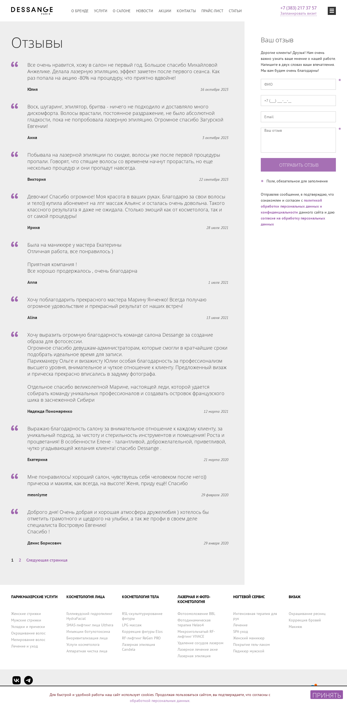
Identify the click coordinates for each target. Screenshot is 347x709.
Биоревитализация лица (87, 638)
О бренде (80, 10)
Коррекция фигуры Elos (142, 631)
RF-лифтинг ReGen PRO (141, 638)
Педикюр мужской (248, 651)
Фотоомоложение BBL (196, 613)
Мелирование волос (28, 639)
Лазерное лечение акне (198, 649)
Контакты (186, 10)
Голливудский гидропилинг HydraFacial (89, 616)
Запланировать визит (298, 13)
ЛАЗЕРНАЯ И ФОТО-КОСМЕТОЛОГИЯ (194, 599)
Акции (165, 10)
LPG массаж (132, 625)
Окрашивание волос (28, 633)
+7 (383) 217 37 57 (298, 8)
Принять (326, 695)
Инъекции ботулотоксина (88, 631)
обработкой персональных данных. (160, 700)
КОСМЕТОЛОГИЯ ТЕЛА (140, 596)
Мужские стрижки (26, 620)
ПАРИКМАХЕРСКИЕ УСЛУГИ (34, 596)
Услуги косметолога (82, 644)
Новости (144, 10)
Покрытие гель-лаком (251, 644)
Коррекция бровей (305, 620)
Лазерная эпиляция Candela (138, 647)
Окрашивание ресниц (307, 613)
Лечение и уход (24, 646)
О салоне (122, 10)
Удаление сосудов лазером (200, 642)
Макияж (295, 626)
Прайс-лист (212, 10)
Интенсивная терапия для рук (255, 616)
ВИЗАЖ (295, 596)
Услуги (100, 10)
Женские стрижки (26, 613)
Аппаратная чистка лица (86, 651)
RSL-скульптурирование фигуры (142, 616)
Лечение (240, 625)
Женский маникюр (249, 638)
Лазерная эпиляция (194, 655)
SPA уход (240, 631)
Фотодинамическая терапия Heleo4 (194, 622)
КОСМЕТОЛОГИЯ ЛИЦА (85, 596)
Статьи (235, 10)
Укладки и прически (28, 626)
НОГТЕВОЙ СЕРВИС (249, 596)
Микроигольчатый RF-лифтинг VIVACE (196, 634)
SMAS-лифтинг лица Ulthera (89, 625)
